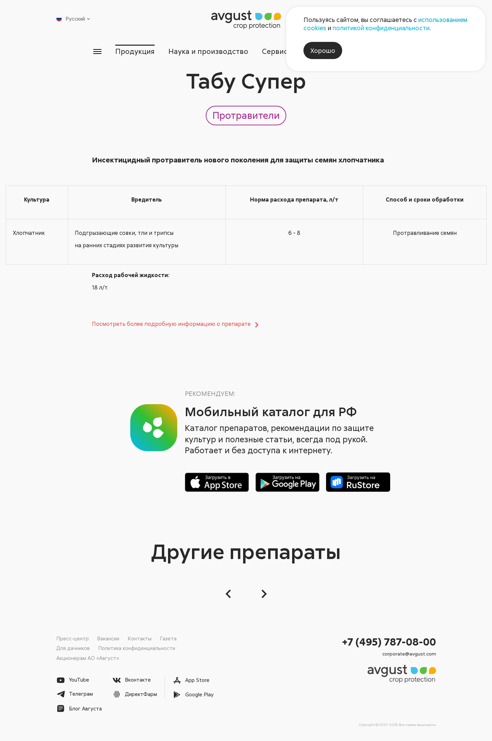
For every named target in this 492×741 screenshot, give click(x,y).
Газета (168, 638)
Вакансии (108, 638)
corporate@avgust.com (409, 654)
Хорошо (322, 50)
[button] (229, 594)
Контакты (140, 638)
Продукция (135, 51)
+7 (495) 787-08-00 (389, 641)
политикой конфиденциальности (381, 28)
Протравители (246, 115)
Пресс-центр (72, 638)
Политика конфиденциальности (136, 648)
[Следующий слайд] (263, 594)
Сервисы (277, 51)
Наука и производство (208, 51)
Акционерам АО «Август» (87, 658)
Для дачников (73, 648)
